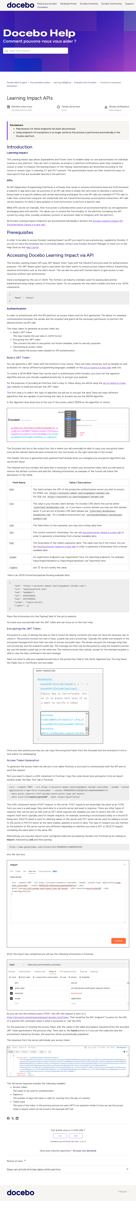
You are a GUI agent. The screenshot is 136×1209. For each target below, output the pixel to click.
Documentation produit (40, 82)
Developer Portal (68, 3)
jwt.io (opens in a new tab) (97, 367)
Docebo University (89, 3)
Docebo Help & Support (17, 82)
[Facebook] (8, 1117)
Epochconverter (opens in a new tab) (102, 532)
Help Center (32, 247)
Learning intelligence (62, 82)
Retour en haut (16, 1160)
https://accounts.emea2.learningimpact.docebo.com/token (38, 1016)
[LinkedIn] (17, 1117)
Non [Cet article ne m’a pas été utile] (76, 1135)
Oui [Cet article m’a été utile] (60, 1135)
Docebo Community (112, 3)
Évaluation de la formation (85, 82)
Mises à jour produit (47, 3)
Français (123, 1191)
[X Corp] (12, 1117)
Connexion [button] (42, 7)
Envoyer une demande (84, 1150)
